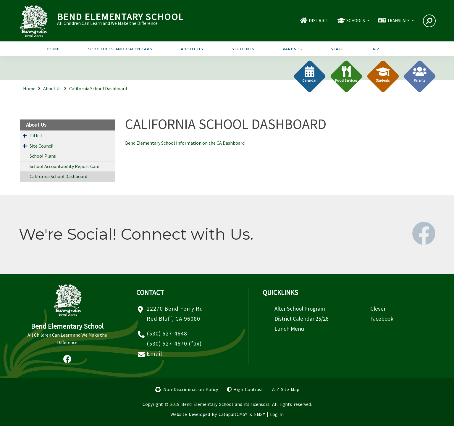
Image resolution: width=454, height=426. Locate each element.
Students (243, 49)
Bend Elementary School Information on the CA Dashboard (185, 143)
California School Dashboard (98, 88)
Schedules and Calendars (120, 49)
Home (53, 49)
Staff (337, 49)
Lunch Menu (289, 328)
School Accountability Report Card (64, 166)
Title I (36, 135)
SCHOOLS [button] (356, 20)
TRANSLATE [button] (399, 20)
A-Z (376, 49)
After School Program (299, 308)
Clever (378, 308)
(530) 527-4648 (167, 333)
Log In (277, 414)
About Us (192, 49)
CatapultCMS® (233, 414)
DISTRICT (319, 20)
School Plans (43, 156)
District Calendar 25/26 (301, 318)
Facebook (381, 318)
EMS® (259, 414)
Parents (292, 49)
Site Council (42, 146)
